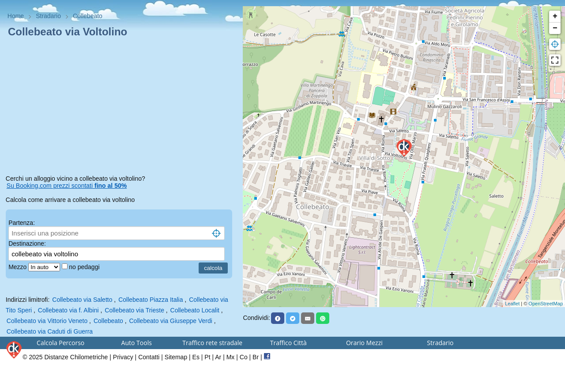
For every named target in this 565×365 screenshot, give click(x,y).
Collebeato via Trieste (134, 310)
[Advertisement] (121, 108)
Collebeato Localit (194, 310)
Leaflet (512, 303)
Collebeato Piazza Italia (150, 299)
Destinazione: (27, 243)
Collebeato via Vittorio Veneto (47, 320)
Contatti (148, 357)
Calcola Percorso (60, 342)
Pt (207, 357)
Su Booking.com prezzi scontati (67, 185)
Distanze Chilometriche (76, 357)
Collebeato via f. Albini (68, 310)
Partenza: (21, 222)
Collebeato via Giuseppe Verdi (170, 320)
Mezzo (18, 266)
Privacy (123, 357)
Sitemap (176, 357)
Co (244, 357)
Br (255, 357)
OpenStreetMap (545, 303)
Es (196, 357)
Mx (230, 357)
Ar (218, 357)
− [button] (555, 28)
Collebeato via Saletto (82, 299)
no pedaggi (85, 266)
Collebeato (108, 320)
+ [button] (555, 16)
